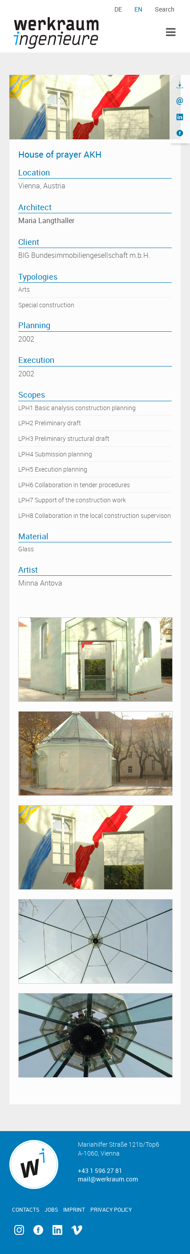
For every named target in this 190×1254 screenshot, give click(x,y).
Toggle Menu (171, 32)
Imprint (74, 1209)
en (138, 9)
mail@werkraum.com (108, 1179)
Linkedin (57, 1230)
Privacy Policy (111, 1209)
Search (164, 9)
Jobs (51, 1209)
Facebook (38, 1230)
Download (180, 85)
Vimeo (76, 1230)
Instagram (18, 1230)
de (118, 9)
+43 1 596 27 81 (100, 1170)
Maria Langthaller (46, 220)
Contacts (25, 1209)
